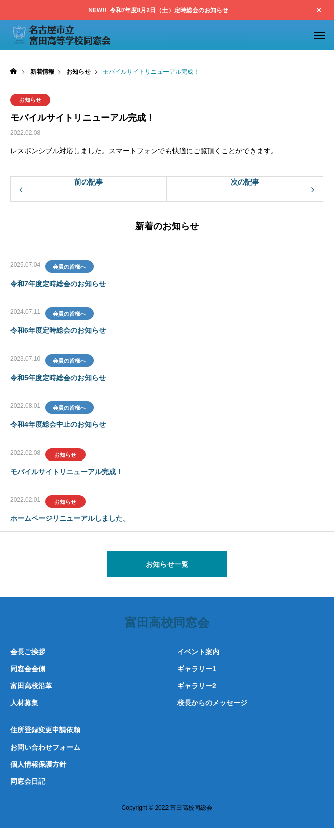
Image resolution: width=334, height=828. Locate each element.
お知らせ (30, 100)
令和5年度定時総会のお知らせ (58, 378)
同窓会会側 (27, 669)
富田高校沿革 (31, 686)
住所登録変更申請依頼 (45, 730)
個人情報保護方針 (38, 764)
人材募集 (24, 703)
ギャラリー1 (196, 669)
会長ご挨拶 (27, 652)
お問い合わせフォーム (45, 747)
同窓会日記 (27, 781)
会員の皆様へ (69, 267)
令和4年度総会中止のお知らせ (58, 424)
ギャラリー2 (196, 686)
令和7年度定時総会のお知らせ (58, 284)
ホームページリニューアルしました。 (70, 518)
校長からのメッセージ (212, 703)
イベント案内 (198, 652)
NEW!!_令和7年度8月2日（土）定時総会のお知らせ (158, 10)
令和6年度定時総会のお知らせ (58, 330)
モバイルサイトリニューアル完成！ (66, 472)
